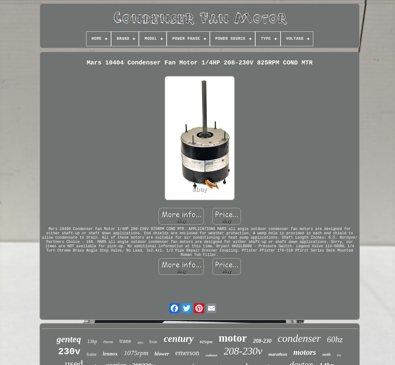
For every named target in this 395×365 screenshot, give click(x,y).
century (178, 338)
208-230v (243, 351)
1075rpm (136, 353)
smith (326, 354)
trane (125, 341)
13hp (92, 341)
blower (162, 354)
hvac (153, 341)
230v (69, 352)
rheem (108, 341)
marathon (277, 354)
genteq (68, 339)
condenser (299, 338)
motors (304, 352)
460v (140, 342)
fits (339, 355)
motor (232, 338)
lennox (110, 354)
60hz (335, 339)
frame (91, 354)
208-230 (262, 341)
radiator (212, 355)
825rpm (206, 341)
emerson (187, 353)
